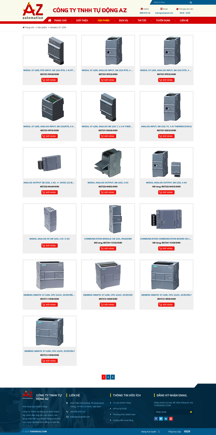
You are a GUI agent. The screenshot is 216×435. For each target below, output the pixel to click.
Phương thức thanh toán (124, 414)
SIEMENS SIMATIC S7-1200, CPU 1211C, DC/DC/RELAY (50, 295)
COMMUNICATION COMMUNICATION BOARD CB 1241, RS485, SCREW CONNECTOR (166, 239)
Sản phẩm (42, 27)
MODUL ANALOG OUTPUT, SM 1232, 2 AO (108, 182)
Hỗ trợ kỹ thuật (120, 408)
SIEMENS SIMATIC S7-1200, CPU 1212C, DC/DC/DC (108, 295)
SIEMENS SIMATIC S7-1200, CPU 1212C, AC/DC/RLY (166, 295)
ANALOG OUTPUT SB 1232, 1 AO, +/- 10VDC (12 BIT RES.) (50, 182)
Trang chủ (60, 20)
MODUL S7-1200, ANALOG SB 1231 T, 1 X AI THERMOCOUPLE (108, 126)
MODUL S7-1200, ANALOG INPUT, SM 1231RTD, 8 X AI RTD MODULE (50, 126)
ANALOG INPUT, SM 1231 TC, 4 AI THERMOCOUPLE (166, 126)
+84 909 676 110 (78, 411)
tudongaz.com (162, 405)
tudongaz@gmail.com (80, 417)
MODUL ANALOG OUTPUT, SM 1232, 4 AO (166, 182)
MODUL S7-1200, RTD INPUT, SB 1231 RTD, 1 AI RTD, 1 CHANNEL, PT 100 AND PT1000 (50, 70)
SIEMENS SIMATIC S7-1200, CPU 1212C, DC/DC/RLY (49, 351)
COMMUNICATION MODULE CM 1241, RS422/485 (108, 239)
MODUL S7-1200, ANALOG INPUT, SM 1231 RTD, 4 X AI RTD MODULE (108, 70)
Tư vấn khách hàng (122, 403)
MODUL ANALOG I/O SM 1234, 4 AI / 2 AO (50, 239)
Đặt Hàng (51, 80)
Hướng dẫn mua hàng (123, 420)
